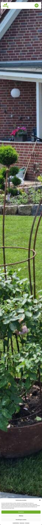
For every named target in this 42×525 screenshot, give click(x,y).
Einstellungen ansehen (21, 519)
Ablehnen (21, 515)
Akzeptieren (21, 512)
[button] (40, 500)
